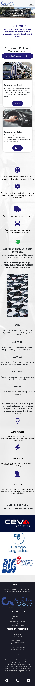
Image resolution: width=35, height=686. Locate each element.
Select (17, 103)
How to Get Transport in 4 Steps (17, 56)
